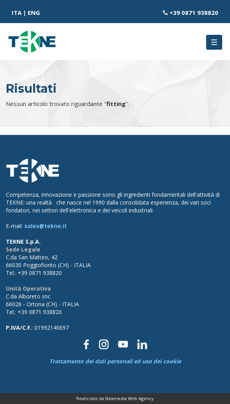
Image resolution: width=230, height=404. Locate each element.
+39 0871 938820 (193, 12)
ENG (34, 12)
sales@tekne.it (45, 226)
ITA (17, 12)
